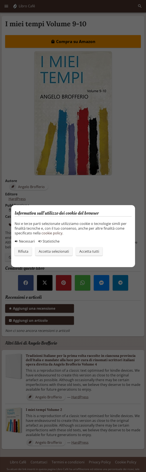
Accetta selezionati (54, 251)
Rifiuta (23, 251)
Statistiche (49, 241)
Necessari (25, 241)
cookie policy (51, 233)
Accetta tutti (89, 251)
